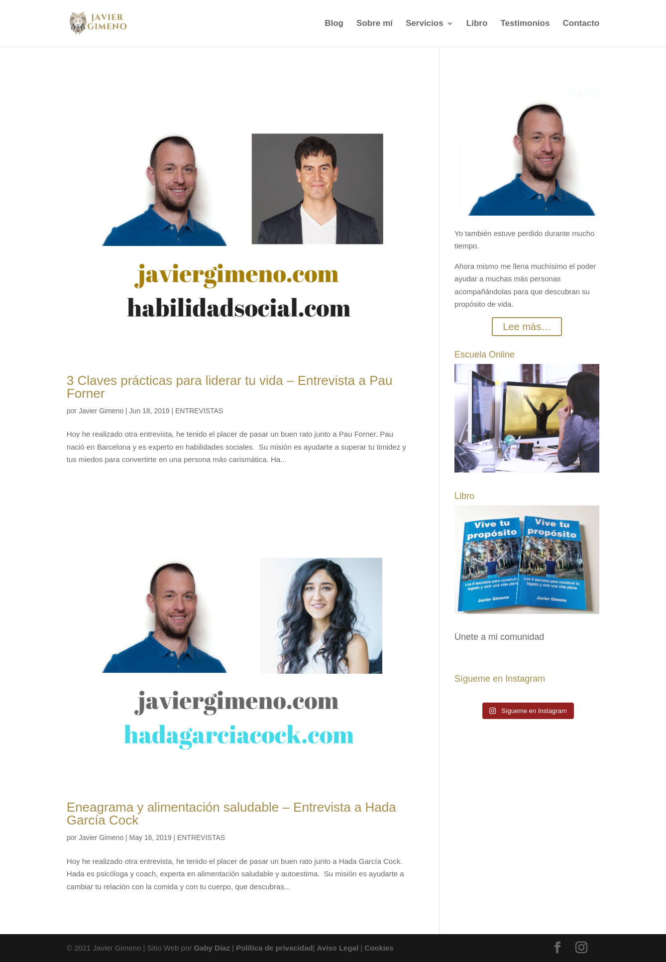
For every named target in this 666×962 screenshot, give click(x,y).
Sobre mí (374, 24)
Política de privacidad (274, 948)
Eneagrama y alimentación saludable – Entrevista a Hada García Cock (231, 814)
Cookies (378, 948)
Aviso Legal (337, 948)
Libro (477, 24)
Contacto (581, 24)
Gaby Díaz (212, 948)
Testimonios (525, 24)
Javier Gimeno (101, 411)
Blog (334, 24)
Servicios (425, 24)
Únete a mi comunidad (499, 637)
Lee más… (527, 326)
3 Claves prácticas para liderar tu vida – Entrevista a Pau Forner (230, 387)
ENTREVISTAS (199, 411)
